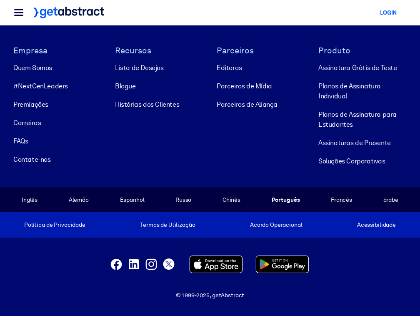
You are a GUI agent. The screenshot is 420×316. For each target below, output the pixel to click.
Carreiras (27, 123)
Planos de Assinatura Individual (349, 91)
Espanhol (132, 199)
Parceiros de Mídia (244, 86)
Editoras (229, 68)
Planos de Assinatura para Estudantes (357, 119)
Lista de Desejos (139, 68)
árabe (390, 199)
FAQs (20, 141)
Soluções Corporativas (351, 161)
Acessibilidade (376, 224)
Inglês (30, 199)
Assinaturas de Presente (354, 143)
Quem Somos (32, 68)
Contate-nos (32, 159)
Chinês (231, 199)
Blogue (125, 86)
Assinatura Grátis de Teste (357, 68)
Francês (341, 199)
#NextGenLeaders (40, 86)
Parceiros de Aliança (247, 104)
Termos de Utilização (167, 224)
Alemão (79, 199)
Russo (183, 199)
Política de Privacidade (54, 224)
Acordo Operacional (276, 224)
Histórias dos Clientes (147, 104)
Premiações (30, 104)
